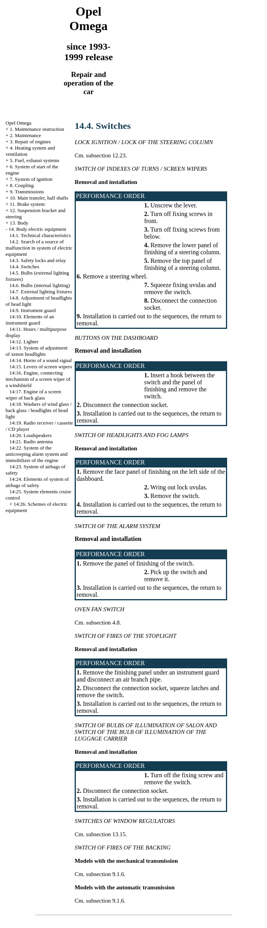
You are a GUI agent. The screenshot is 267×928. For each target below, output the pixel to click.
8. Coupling (22, 185)
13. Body (19, 223)
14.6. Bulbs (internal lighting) (39, 285)
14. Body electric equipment (37, 229)
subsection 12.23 (105, 155)
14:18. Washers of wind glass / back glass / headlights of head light (38, 410)
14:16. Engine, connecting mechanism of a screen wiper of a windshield (37, 379)
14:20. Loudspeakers (30, 435)
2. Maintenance (25, 135)
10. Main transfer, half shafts (39, 198)
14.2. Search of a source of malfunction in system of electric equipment (38, 248)
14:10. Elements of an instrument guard (29, 320)
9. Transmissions (27, 192)
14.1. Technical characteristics (40, 235)
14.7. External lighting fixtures (40, 291)
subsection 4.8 (103, 622)
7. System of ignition (31, 179)
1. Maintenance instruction (37, 129)
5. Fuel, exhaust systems (34, 160)
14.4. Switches (24, 266)
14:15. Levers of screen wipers (40, 366)
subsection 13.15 (105, 834)
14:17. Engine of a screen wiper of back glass (33, 395)
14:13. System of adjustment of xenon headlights (36, 351)
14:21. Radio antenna (31, 441)
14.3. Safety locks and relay (37, 260)
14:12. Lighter (23, 341)
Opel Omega (18, 123)
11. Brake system (27, 204)
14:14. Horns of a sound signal (40, 360)
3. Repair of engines (30, 142)
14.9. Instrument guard (32, 310)
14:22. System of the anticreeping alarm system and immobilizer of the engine (36, 454)
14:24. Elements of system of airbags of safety (37, 482)
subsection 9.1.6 (105, 874)
